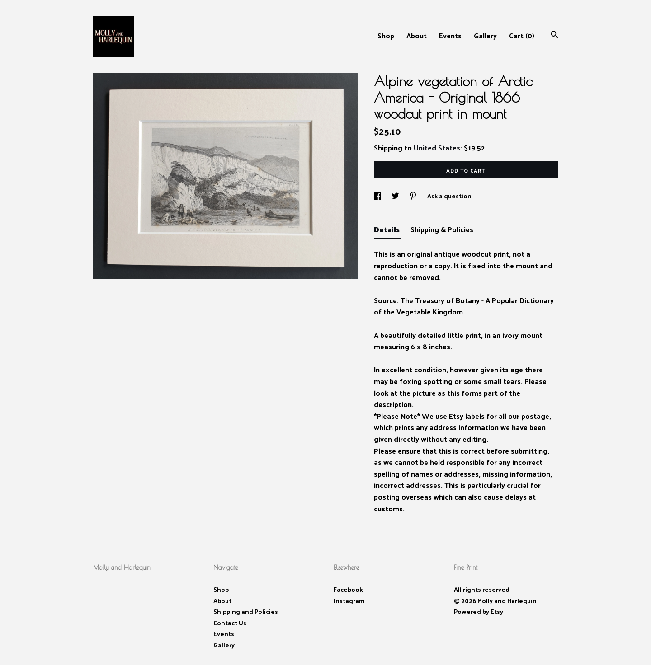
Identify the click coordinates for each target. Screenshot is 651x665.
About (416, 35)
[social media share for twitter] (396, 195)
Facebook (348, 589)
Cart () (521, 35)
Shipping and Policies (245, 611)
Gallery (485, 35)
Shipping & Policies (441, 229)
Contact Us (229, 622)
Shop (385, 35)
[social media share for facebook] (378, 195)
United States (437, 147)
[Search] (554, 35)
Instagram (349, 600)
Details (387, 229)
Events (450, 35)
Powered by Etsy (478, 611)
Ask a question (449, 195)
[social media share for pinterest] (414, 195)
